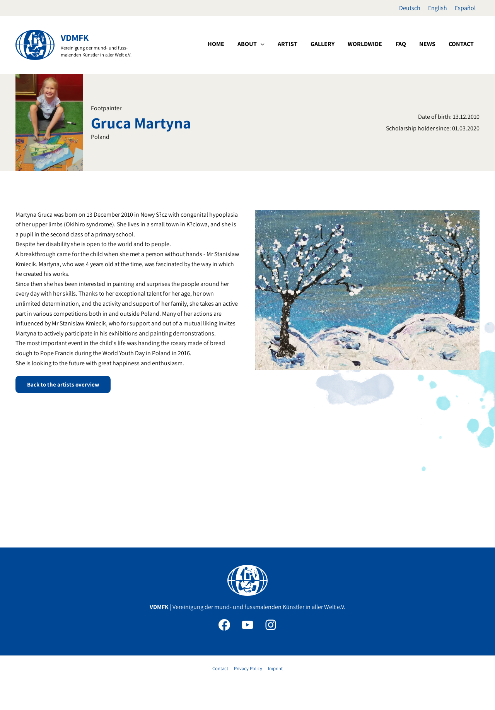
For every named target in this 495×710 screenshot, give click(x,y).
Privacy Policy (248, 668)
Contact (221, 668)
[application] (306, 44)
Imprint (274, 668)
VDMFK (75, 37)
